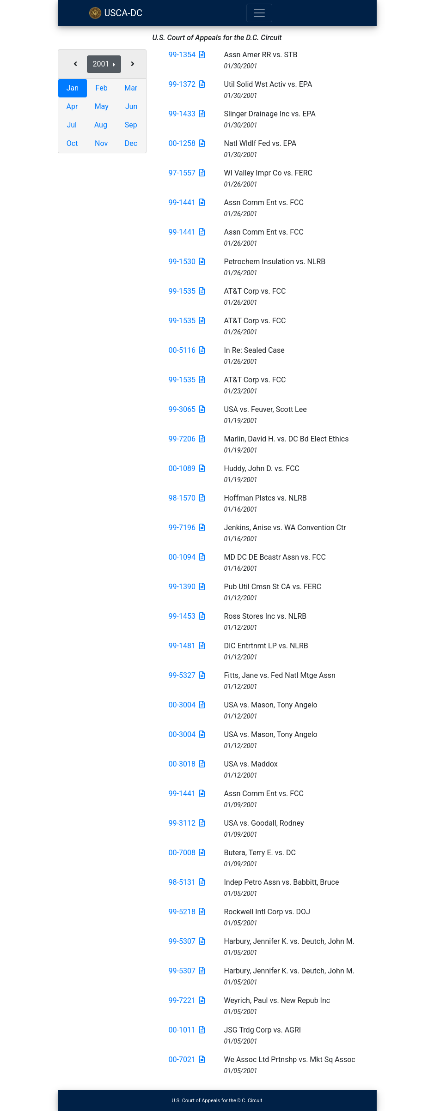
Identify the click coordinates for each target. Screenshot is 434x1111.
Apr (72, 106)
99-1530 (187, 261)
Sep (131, 125)
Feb (102, 88)
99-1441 (187, 202)
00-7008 (187, 852)
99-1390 (187, 586)
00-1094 (187, 557)
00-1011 (187, 1030)
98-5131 (187, 882)
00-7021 (187, 1059)
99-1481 (187, 645)
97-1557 (187, 173)
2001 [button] (102, 64)
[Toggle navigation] (259, 13)
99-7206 (187, 439)
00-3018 (187, 764)
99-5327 (187, 675)
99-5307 (187, 941)
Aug (100, 125)
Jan (73, 88)
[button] (75, 64)
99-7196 (187, 527)
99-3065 (187, 409)
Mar (130, 88)
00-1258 (187, 143)
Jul (72, 125)
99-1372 (187, 84)
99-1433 (187, 113)
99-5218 (187, 911)
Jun (131, 106)
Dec (131, 143)
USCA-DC (115, 13)
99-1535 (187, 291)
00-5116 (187, 350)
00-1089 (187, 468)
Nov (101, 143)
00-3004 (187, 704)
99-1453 (187, 616)
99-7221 (187, 1000)
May (102, 106)
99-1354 (187, 54)
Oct (72, 143)
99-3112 (187, 823)
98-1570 (187, 498)
